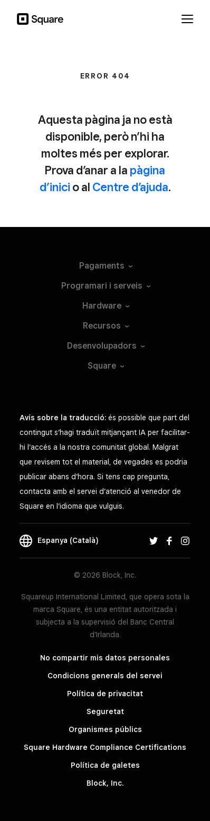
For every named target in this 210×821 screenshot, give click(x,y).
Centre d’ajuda (130, 187)
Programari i (105, 286)
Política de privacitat (105, 693)
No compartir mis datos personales (105, 658)
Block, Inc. (105, 783)
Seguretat (105, 711)
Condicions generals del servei (105, 675)
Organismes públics (105, 729)
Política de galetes (105, 765)
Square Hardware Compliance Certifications (105, 747)
